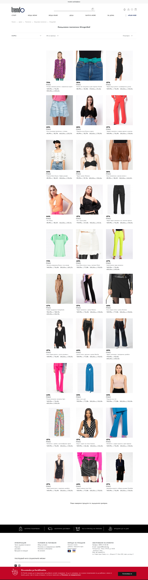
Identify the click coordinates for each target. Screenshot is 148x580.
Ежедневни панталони (40, 22)
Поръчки (17, 547)
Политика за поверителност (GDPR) (49, 547)
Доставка (17, 549)
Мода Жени (32, 15)
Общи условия (42, 545)
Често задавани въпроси (22, 545)
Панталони (28, 22)
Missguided (52, 22)
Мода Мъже (53, 15)
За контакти (41, 551)
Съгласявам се (127, 574)
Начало (14, 22)
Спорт (14, 15)
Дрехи (20, 22)
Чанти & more (90, 15)
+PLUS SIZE (132, 15)
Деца (71, 15)
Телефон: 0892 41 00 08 (100, 545)
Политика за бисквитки (45, 549)
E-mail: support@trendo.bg (100, 547)
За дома (110, 15)
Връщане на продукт (21, 551)
